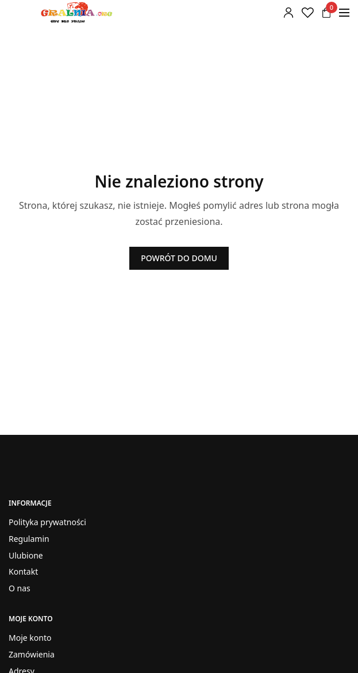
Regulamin (29, 538)
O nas (19, 588)
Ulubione (26, 555)
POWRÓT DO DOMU (179, 258)
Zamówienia (32, 654)
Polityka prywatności (47, 522)
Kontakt (23, 572)
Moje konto (30, 637)
